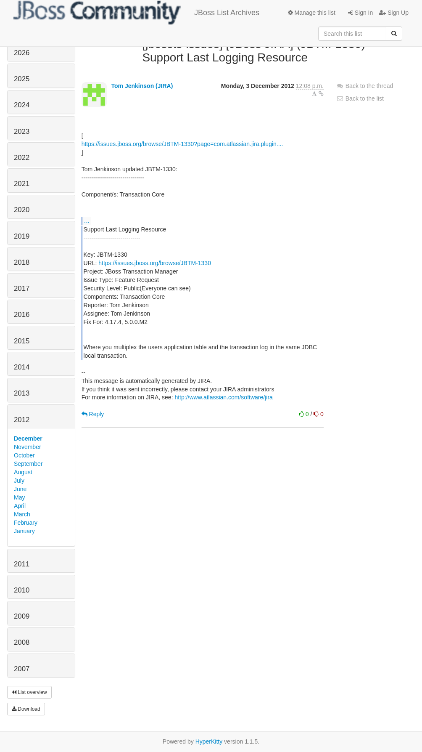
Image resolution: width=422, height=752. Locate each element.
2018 (21, 262)
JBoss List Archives (136, 12)
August (23, 472)
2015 (21, 341)
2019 (21, 236)
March (22, 514)
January (24, 531)
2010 (21, 590)
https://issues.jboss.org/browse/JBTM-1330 (154, 263)
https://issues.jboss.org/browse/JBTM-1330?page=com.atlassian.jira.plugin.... (182, 144)
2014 (21, 367)
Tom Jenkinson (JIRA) (142, 85)
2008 (21, 642)
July (19, 480)
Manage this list (311, 12)
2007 (21, 669)
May (19, 497)
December (28, 438)
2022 (21, 158)
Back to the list (360, 98)
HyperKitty (209, 741)
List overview (29, 692)
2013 (21, 393)
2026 (21, 53)
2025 (21, 79)
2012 (21, 420)
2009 (21, 616)
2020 (21, 210)
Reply (93, 414)
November (27, 447)
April (20, 505)
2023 (21, 132)
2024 (21, 105)
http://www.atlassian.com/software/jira (223, 397)
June (20, 489)
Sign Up (394, 12)
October (24, 455)
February (25, 522)
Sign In (360, 12)
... (87, 220)
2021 (21, 184)
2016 (21, 315)
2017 (21, 288)
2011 (21, 564)
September (28, 463)
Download (26, 709)
